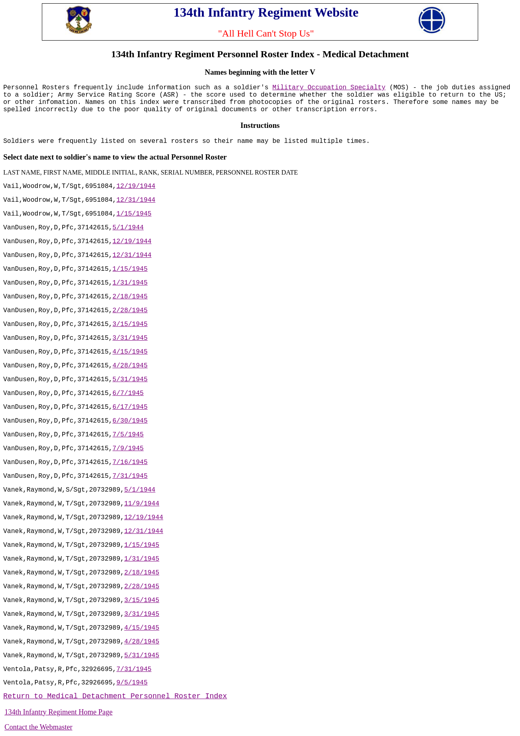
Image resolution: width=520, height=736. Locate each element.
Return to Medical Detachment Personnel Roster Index (115, 696)
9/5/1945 (131, 682)
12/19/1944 (135, 186)
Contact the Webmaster (38, 727)
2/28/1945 (130, 310)
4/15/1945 (130, 352)
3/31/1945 (130, 338)
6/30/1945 (130, 421)
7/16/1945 (130, 462)
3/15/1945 (130, 324)
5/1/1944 (128, 227)
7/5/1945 (128, 434)
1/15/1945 (133, 214)
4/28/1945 (130, 365)
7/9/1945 (128, 448)
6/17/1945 (130, 407)
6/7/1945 (128, 393)
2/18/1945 (130, 296)
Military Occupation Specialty (329, 87)
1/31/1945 (130, 283)
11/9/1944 (141, 503)
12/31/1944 (135, 200)
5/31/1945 (130, 379)
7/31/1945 (130, 476)
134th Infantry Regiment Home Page (58, 712)
